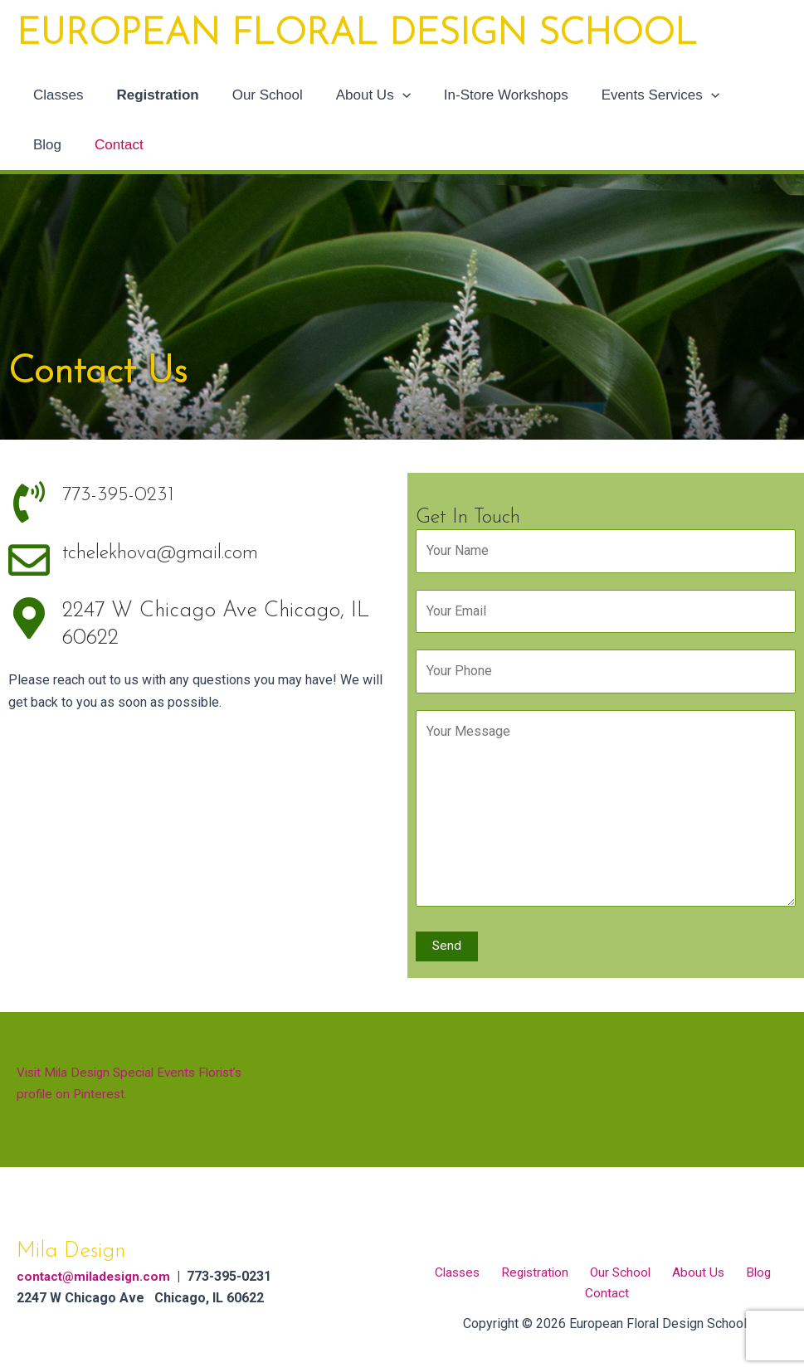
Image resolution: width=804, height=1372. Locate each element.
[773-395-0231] (29, 502)
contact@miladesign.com (96, 1274)
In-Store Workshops (483, 95)
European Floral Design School (357, 35)
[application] (385, 95)
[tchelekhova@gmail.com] (29, 560)
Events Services (633, 95)
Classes (55, 95)
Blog (734, 95)
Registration (150, 95)
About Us (356, 95)
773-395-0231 (121, 495)
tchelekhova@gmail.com (173, 553)
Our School (255, 95)
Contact (55, 145)
